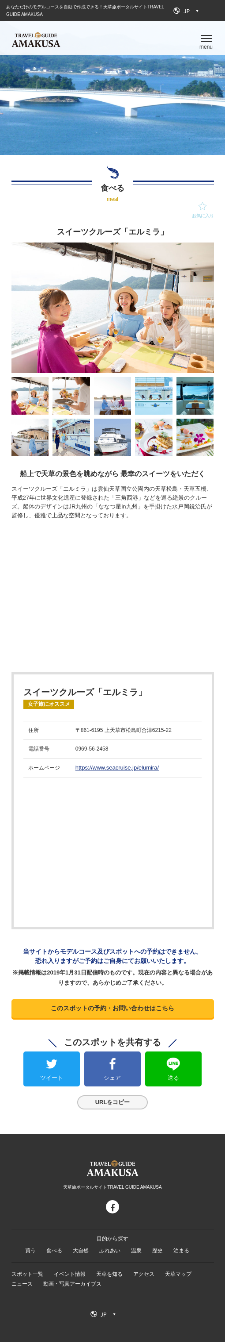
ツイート (51, 1080)
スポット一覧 (27, 1276)
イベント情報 (70, 1276)
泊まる (181, 1253)
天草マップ (178, 1276)
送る (173, 1080)
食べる (54, 1253)
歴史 (157, 1253)
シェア (112, 1080)
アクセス (143, 1276)
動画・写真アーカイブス (72, 1286)
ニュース (22, 1286)
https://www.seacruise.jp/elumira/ (117, 767)
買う (30, 1253)
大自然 (81, 1253)
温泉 (136, 1253)
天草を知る (109, 1276)
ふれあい (109, 1253)
